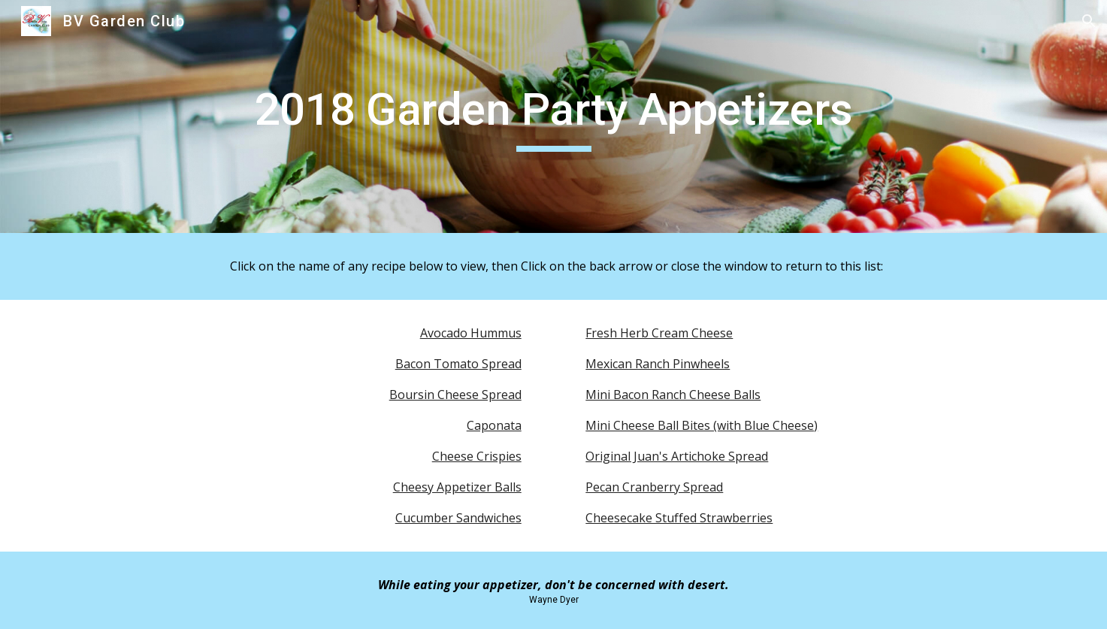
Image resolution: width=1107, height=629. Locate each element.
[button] (1089, 21)
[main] (553, 116)
